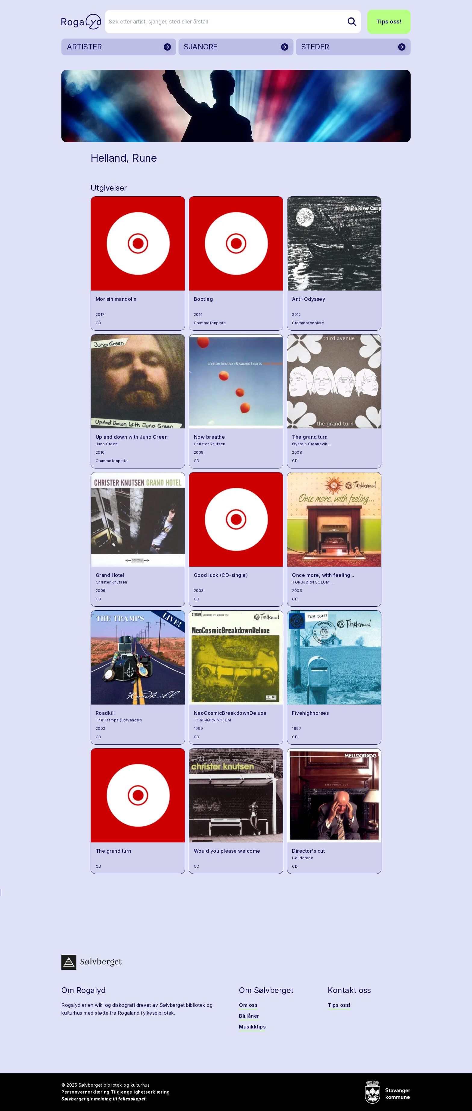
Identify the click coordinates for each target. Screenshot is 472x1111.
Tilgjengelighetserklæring (140, 1091)
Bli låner (249, 1016)
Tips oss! (389, 21)
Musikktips (252, 1027)
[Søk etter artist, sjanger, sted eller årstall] (238, 21)
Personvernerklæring (85, 1091)
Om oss (248, 1005)
